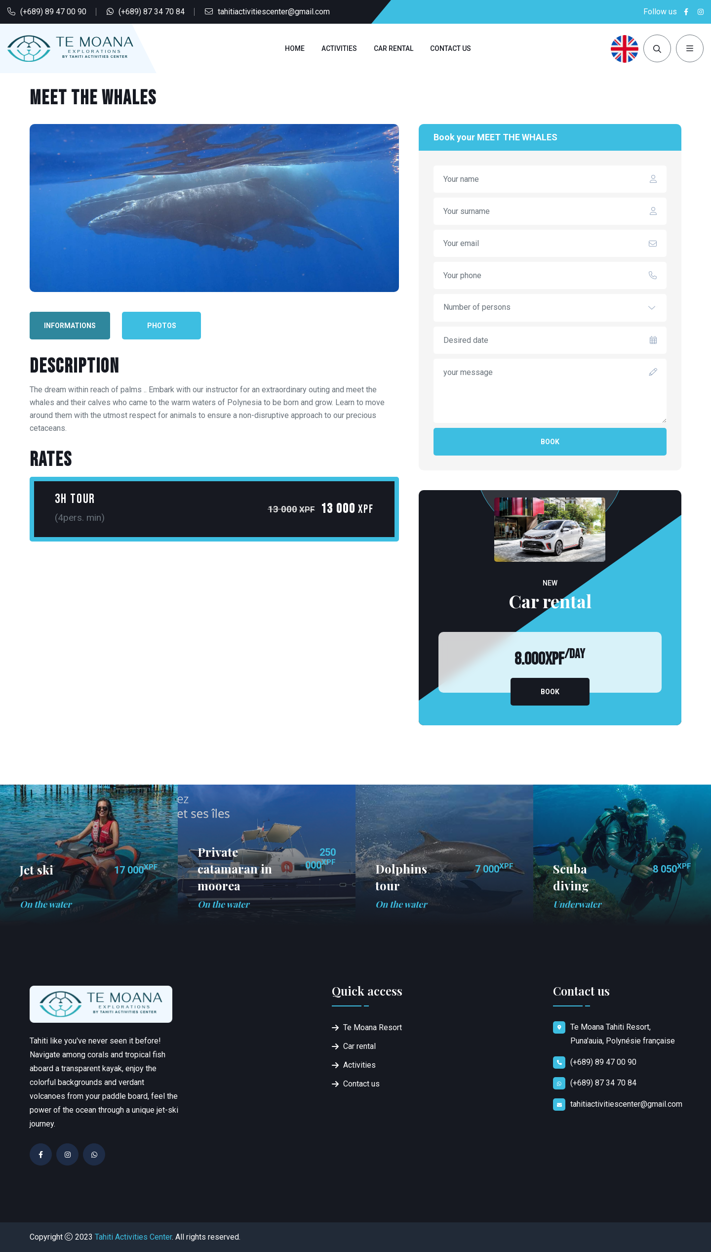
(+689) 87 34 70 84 (151, 11)
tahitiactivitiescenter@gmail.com (274, 11)
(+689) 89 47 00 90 (53, 11)
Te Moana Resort (372, 1027)
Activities (339, 48)
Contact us (450, 48)
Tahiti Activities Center (133, 1237)
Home (295, 48)
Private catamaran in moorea (235, 868)
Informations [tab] (70, 326)
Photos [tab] (161, 326)
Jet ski (36, 869)
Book (550, 442)
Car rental (393, 48)
